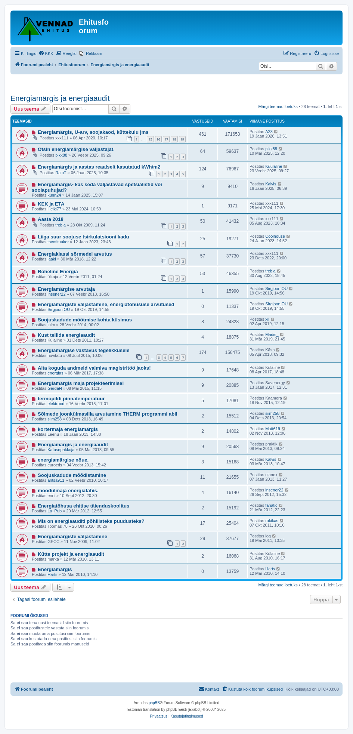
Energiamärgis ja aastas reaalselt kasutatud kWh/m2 (99, 167)
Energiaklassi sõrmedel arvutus (75, 254)
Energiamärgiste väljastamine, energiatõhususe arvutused (106, 304)
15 (150, 139)
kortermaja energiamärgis (68, 429)
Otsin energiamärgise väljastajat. (76, 149)
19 (182, 139)
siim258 (54, 419)
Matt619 (272, 428)
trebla (60, 225)
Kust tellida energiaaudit (66, 335)
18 (174, 139)
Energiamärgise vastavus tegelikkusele (84, 350)
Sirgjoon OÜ (276, 288)
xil (267, 319)
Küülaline (273, 166)
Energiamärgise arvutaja (66, 289)
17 (166, 139)
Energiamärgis (55, 569)
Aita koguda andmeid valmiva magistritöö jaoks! (94, 368)
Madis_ (271, 334)
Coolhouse (275, 236)
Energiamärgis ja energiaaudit (60, 98)
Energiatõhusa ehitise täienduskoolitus (83, 506)
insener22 (56, 294)
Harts (52, 574)
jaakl (51, 259)
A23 (269, 131)
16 (158, 139)
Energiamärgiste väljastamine (72, 536)
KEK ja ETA (51, 204)
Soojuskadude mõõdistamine (72, 475)
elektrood (55, 403)
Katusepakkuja (60, 449)
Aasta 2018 (51, 219)
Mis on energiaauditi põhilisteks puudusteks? (91, 521)
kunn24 (54, 195)
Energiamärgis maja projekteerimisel (81, 383)
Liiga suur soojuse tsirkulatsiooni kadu (83, 237)
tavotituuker (58, 242)
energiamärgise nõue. (63, 460)
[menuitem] (45, 53)
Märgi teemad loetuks (278, 106)
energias (55, 373)
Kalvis (270, 184)
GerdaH (54, 388)
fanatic (271, 505)
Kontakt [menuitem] (208, 688)
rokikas (271, 520)
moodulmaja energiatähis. (68, 490)
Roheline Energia (58, 271)
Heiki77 (54, 209)
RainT (60, 172)
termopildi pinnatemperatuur (71, 398)
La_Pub (54, 511)
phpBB (154, 703)
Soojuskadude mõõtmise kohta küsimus (85, 320)
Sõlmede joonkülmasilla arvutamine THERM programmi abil (107, 414)
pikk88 (61, 155)
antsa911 (55, 480)
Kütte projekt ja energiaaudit (71, 554)
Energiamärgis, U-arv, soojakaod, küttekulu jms (93, 132)
